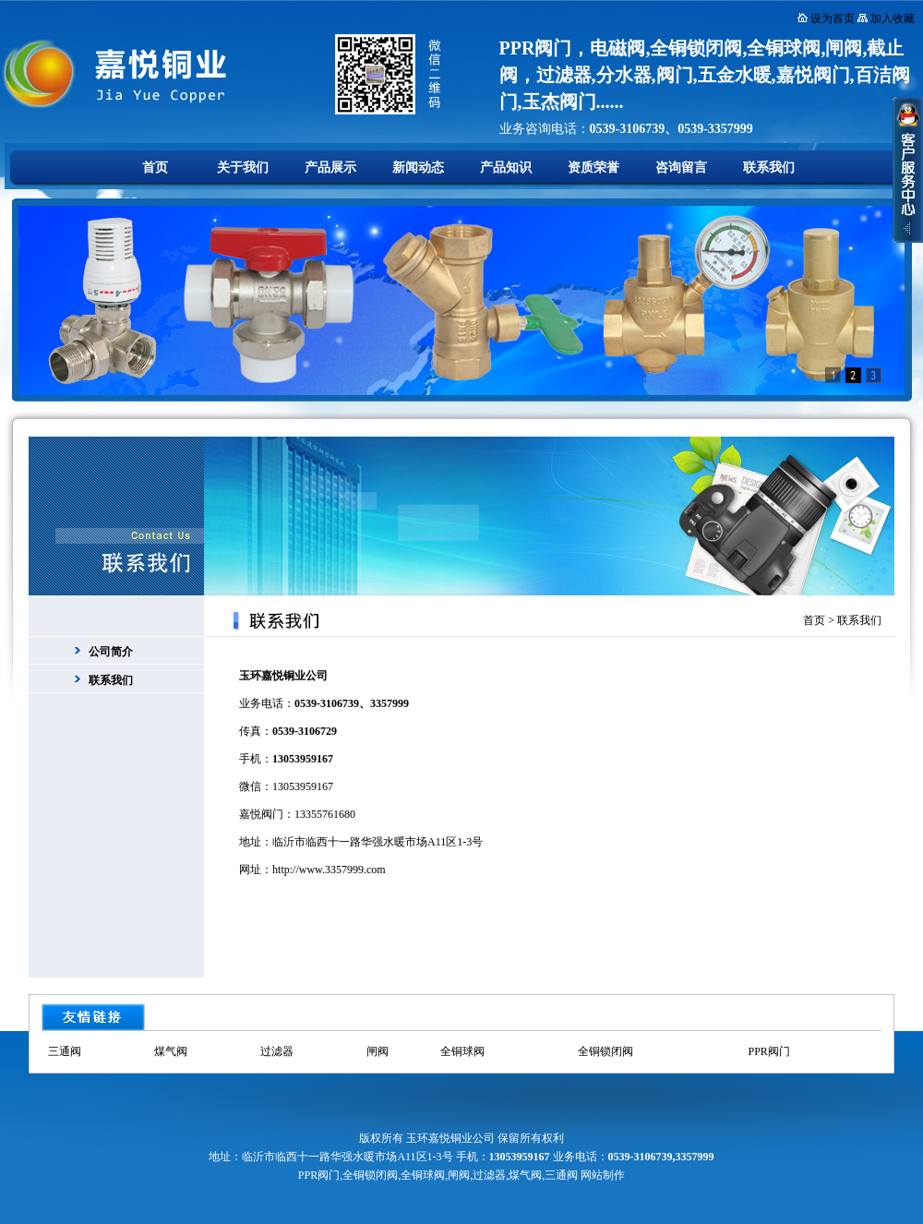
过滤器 (277, 1051)
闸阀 (377, 1051)
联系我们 (769, 167)
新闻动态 (418, 167)
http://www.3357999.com (329, 869)
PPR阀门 (768, 1051)
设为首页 (832, 18)
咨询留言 (681, 167)
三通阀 (64, 1051)
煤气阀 (170, 1051)
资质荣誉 (593, 167)
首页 (155, 167)
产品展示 (330, 167)
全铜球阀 (462, 1051)
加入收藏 (892, 18)
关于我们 (243, 167)
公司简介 (111, 651)
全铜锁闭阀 (605, 1051)
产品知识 (506, 167)
